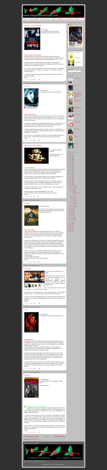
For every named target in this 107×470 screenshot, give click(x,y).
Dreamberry (61, 19)
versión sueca (56, 117)
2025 (71, 155)
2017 (71, 170)
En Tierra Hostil (57, 59)
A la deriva (76, 136)
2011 (71, 182)
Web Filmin (27, 268)
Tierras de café (69, 19)
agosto (72, 208)
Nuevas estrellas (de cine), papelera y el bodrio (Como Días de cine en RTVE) (78, 95)
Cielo (25, 310)
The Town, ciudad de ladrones (32, 25)
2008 (71, 225)
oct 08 (73, 202)
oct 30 (73, 191)
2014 (71, 176)
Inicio (25, 19)
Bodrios (54, 19)
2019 (71, 167)
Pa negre (27, 203)
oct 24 (73, 196)
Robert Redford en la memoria (78, 108)
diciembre (73, 185)
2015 (71, 174)
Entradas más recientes (31, 436)
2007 (71, 227)
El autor (77, 19)
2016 (71, 172)
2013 (71, 178)
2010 (71, 184)
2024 (71, 157)
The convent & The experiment (33, 145)
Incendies (27, 375)
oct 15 (73, 198)
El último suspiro (77, 121)
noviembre (73, 187)
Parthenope (76, 129)
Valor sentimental (77, 114)
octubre (72, 189)
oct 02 (73, 203)
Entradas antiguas (59, 436)
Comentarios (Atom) (34, 439)
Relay (69, 24)
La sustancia (76, 78)
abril (72, 215)
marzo (72, 217)
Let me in (27, 86)
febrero (72, 219)
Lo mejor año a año (45, 19)
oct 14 (73, 200)
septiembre (73, 206)
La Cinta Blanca (32, 250)
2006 (71, 229)
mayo (72, 213)
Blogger (62, 464)
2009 (71, 223)
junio (72, 211)
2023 (71, 159)
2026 (71, 154)
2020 (71, 165)
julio (72, 210)
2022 (71, 161)
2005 (71, 231)
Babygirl (76, 143)
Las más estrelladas (33, 19)
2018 (71, 169)
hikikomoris (59, 271)
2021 (71, 163)
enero (72, 221)
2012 (71, 180)
